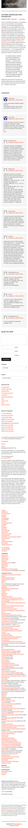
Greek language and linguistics (8, 671)
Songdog (3, 510)
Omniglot (3, 591)
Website (17, 355)
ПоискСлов (4, 686)
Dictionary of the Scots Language (9, 608)
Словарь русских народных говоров (10, 714)
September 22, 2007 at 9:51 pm (15, 237)
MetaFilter (3, 516)
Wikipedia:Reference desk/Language (10, 588)
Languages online (5, 755)
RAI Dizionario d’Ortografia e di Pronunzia (11, 643)
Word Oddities (4, 759)
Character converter (6, 763)
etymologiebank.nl (5, 618)
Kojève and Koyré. (5, 404)
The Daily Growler (5, 513)
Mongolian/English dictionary (8, 738)
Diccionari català (5, 640)
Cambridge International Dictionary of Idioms (11, 598)
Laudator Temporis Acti (6, 544)
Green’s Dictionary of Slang (7, 579)
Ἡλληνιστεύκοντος (5, 562)
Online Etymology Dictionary (8, 663)
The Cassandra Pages (6, 522)
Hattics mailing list (5, 767)
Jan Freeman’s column (10, 761)
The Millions (4, 550)
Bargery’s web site (5, 750)
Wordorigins (4, 587)
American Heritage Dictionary (8, 577)
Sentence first (4, 565)
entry (8, 305)
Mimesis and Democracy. (7, 396)
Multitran (3, 576)
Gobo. (2, 398)
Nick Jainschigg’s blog (6, 771)
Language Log (4, 555)
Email (16, 351)
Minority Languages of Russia (8, 700)
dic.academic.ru (5, 685)
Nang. (2, 402)
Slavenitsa (3, 697)
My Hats (3, 443)
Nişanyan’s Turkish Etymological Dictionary (11, 742)
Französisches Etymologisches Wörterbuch (11, 636)
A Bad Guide (4, 532)
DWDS (3, 616)
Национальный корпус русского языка (10, 708)
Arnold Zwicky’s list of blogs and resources (11, 574)
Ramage (3, 774)
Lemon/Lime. (4, 395)
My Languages (4, 441)
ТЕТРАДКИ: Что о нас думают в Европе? (11, 536)
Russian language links (6, 705)
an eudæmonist (5, 518)
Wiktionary (3, 580)
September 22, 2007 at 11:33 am (16, 142)
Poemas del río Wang (6, 533)
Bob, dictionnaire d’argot (7, 627)
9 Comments (22, 19)
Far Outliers (4, 527)
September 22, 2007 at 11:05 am (16, 118)
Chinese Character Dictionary (8, 733)
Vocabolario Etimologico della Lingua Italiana (11, 641)
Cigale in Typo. (4, 400)
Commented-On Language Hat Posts (10, 437)
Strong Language (5, 570)
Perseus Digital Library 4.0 (7, 666)
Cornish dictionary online (7, 657)
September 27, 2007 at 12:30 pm (16, 295)
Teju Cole (16, 781)
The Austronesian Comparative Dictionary (11, 744)
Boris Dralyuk (4, 543)
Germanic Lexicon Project (7, 607)
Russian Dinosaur (5, 538)
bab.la (2, 582)
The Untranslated (5, 547)
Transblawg (4, 524)
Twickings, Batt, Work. (6, 389)
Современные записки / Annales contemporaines (13, 725)
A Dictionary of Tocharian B (7, 731)
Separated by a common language (9, 569)
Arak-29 (3, 658)
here (22, 47)
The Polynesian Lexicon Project (8, 745)
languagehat (14, 19)
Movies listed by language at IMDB (9, 753)
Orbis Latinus (4, 679)
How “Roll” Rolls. (5, 387)
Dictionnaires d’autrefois (7, 635)
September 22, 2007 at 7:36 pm (15, 212)
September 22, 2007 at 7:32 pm (15, 170)
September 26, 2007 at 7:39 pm (15, 273)
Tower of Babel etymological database (10, 664)
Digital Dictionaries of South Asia (9, 739)
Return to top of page (14, 825)
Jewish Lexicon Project (6, 596)
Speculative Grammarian (7, 758)
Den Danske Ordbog (6, 619)
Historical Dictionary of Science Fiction (10, 756)
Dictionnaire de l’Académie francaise (9, 629)
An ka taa (3, 747)
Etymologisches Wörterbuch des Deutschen (11, 615)
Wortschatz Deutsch (6, 613)
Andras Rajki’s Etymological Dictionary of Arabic (12, 605)
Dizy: (2, 646)
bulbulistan (3, 561)
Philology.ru (4, 694)
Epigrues (3, 525)
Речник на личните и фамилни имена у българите (13, 728)
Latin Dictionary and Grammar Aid (9, 621)
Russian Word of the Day (7, 724)
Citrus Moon (4, 772)
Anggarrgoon (4, 556)
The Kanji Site (4, 736)
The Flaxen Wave (5, 535)
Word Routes (4, 564)
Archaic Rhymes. (5, 391)
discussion (3, 25)
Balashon (3, 567)
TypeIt (2, 584)
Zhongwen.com (5, 735)
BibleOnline (4, 594)
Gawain (22, 39)
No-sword (3, 521)
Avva (2, 519)
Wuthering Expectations (6, 541)
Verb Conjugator (5, 660)
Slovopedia (4, 680)
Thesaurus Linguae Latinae (7, 622)
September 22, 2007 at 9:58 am (15, 99)
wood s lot (3, 515)
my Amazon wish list (6, 457)
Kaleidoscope (4, 511)
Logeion (3, 668)
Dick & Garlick (4, 559)
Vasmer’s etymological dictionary (9, 703)
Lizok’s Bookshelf (5, 530)
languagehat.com (3, 4)
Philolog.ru (3, 696)
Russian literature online (7, 707)
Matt (24, 37)
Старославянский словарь (7, 717)
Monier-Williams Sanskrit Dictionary (9, 741)
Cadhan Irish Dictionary (6, 652)
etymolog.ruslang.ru (6, 691)
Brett (2, 415)
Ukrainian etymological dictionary (9, 727)
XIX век (3, 539)
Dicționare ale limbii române (7, 649)
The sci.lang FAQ (5, 590)
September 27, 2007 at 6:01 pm (15, 317)
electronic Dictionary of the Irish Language (11, 650)
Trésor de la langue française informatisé (10, 626)
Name (16, 347)
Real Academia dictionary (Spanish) (9, 638)
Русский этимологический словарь (9, 688)
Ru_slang (3, 702)
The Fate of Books (5, 549)
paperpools (4, 529)
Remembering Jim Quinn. (7, 393)
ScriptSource (4, 593)
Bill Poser (10, 211)
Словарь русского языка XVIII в (9, 721)
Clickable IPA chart (5, 585)
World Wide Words (5, 661)
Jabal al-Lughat (5, 558)
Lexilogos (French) (5, 633)
